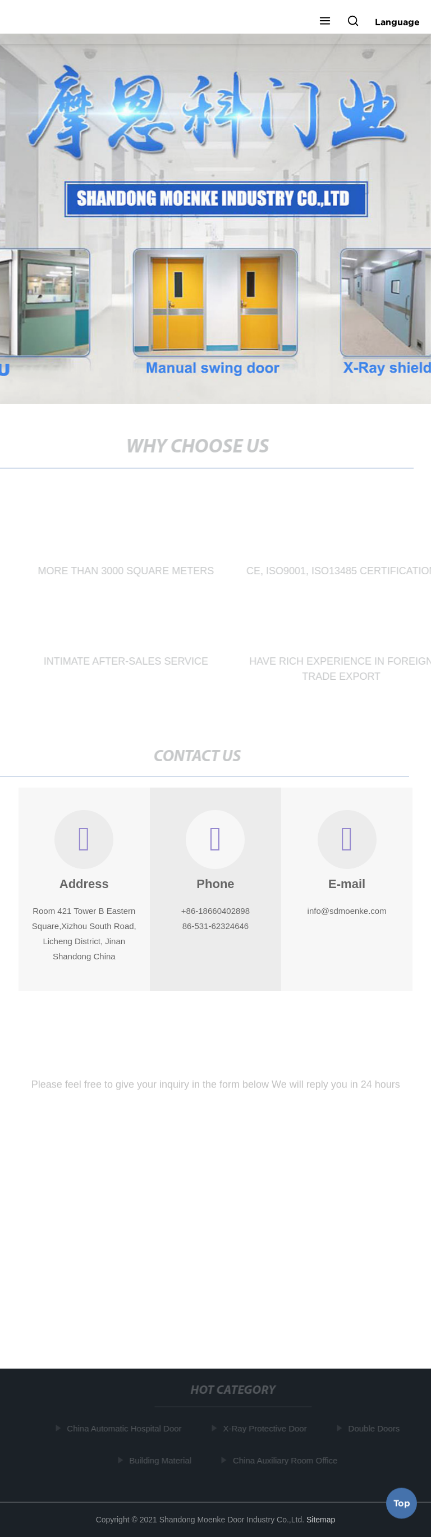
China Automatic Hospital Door (125, 1428)
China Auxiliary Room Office (286, 1460)
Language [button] (397, 22)
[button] (325, 22)
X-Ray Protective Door (266, 1428)
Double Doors (375, 1428)
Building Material (162, 1460)
